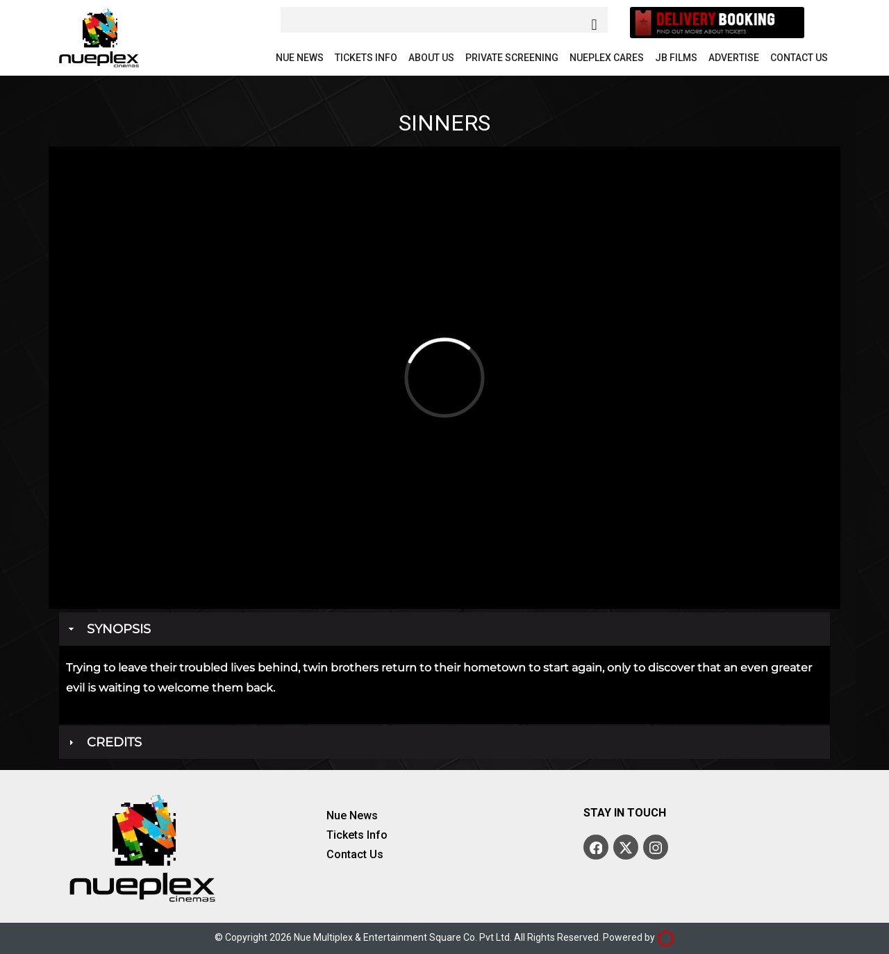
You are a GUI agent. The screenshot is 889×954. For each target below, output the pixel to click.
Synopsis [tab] (108, 629)
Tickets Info (366, 57)
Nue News (300, 57)
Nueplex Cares (607, 57)
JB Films (676, 57)
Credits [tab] (103, 742)
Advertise (733, 57)
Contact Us (799, 57)
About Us (431, 57)
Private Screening (511, 57)
